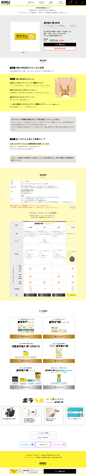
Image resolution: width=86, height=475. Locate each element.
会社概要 (43, 455)
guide (51, 2)
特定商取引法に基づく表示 (53, 455)
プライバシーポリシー (29, 457)
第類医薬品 (62, 26)
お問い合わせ (29, 455)
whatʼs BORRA (43, 437)
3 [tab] (27, 52)
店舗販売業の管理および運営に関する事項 (52, 457)
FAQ (60, 2)
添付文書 (72, 26)
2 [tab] (25, 52)
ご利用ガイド (37, 455)
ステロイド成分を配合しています (50, 25)
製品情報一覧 (42, 217)
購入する (60, 44)
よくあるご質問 (43, 433)
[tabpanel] (25, 36)
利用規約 (38, 457)
